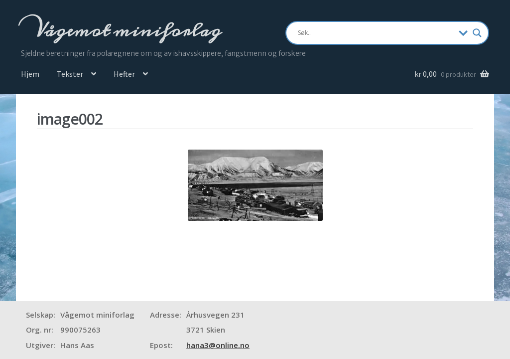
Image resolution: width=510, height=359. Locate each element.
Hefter (124, 74)
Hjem (30, 74)
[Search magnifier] (477, 33)
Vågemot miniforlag (126, 30)
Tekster (70, 74)
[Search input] (376, 33)
